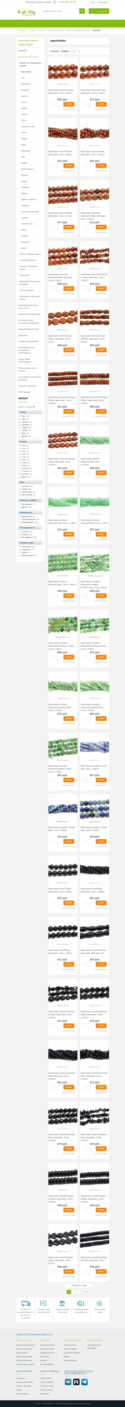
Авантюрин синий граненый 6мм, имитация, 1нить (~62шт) (94, 1076)
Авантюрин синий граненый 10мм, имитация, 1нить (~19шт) (94, 1014)
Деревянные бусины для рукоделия (30, 282)
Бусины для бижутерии (55, 30)
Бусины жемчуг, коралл (25, 1364)
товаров (103, 11)
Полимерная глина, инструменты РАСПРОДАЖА (26, 350)
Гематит (24, 114)
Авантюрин (26, 72)
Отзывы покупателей (24, 1382)
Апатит (24, 102)
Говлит (24, 120)
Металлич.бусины (47, 1364)
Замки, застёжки (70, 1349)
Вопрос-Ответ (46, 1378)
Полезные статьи (47, 1386)
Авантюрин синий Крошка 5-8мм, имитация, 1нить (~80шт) (94, 1137)
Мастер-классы (46, 1390)
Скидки (19, 1390)
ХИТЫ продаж (24, 392)
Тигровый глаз (27, 224)
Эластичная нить (70, 1360)
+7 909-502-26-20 (66, 2)
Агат (23, 78)
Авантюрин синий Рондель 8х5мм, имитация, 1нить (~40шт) (93, 1199)
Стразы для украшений (28, 341)
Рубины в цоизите (28, 199)
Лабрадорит (26, 151)
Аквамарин (25, 84)
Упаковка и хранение (27, 386)
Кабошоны (22, 335)
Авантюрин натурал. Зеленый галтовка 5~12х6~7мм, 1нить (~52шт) (94, 584)
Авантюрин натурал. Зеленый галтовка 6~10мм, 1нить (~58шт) (61, 646)
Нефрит (24, 181)
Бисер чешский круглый (25, 1345)
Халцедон (25, 242)
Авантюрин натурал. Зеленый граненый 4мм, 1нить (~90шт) (60, 707)
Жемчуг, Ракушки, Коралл (30, 254)
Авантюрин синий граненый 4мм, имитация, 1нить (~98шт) (61, 1076)
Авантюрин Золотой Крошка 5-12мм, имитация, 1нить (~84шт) (94, 277)
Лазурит (24, 163)
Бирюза (24, 108)
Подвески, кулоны (47, 1353)
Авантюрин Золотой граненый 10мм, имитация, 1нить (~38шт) (94, 216)
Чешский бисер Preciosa (28, 329)
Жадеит (24, 139)
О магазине (20, 1378)
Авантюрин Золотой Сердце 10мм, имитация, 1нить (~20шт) (61, 462)
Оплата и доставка (23, 1386)
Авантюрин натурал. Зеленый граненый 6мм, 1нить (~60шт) (92, 707)
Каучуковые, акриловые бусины (30, 297)
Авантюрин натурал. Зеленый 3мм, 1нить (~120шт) (90, 462)
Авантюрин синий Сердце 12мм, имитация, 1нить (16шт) (60, 1260)
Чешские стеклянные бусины (28, 267)
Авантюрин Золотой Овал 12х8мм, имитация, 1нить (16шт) (93, 339)
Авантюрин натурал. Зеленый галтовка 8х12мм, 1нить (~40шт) (94, 646)
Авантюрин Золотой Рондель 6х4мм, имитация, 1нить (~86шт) (62, 400)
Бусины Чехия (21, 1353)
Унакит (24, 230)
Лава (23, 157)
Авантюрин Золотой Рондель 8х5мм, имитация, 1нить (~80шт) (95, 400)
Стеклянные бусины (28, 260)
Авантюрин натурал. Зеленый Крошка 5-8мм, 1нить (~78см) (60, 769)
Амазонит (25, 90)
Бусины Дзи (24, 275)
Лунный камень (27, 169)
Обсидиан (25, 187)
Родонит (24, 193)
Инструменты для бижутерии (94, 1346)
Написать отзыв (69, 109)
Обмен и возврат (47, 1382)
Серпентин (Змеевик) (30, 212)
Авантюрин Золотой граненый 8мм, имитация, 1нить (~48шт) (60, 277)
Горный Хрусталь (28, 126)
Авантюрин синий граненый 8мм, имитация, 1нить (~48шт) (61, 1137)
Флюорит (25, 236)
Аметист (24, 96)
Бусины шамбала (27, 290)
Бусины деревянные (24, 1357)
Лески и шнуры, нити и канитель (27, 369)
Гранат (24, 133)
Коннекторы (44, 1357)
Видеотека (45, 1394)
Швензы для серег (47, 1349)
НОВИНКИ (22, 51)
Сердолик (25, 205)
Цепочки (43, 1360)
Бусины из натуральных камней (78, 30)
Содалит (24, 218)
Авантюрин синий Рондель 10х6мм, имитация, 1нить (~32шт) (61, 1199)
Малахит (24, 175)
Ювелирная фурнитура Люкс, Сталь (28, 306)
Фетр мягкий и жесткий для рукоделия (29, 378)
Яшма (23, 248)
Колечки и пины (70, 1345)
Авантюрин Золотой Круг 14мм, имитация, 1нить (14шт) (60, 339)
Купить (68, 104)
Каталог (42, 30)
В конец (86, 1292)
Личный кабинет (22, 1394)
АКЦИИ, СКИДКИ (25, 45)
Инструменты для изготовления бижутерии (28, 321)
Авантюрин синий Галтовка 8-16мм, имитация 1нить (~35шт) (61, 1014)
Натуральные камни (24, 1360)
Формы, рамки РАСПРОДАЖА (24, 360)
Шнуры (66, 1357)
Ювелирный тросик (47, 1345)
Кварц (23, 145)
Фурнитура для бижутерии (29, 314)
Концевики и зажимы (72, 1353)
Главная (33, 30)
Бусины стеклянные (24, 1349)
